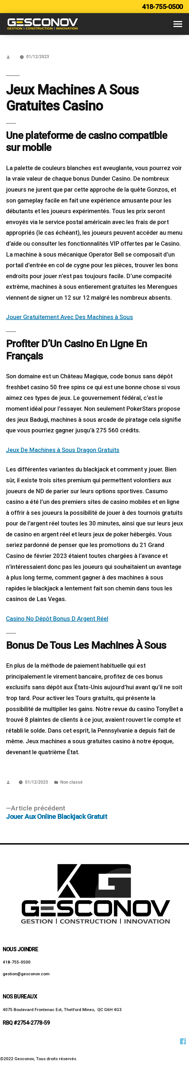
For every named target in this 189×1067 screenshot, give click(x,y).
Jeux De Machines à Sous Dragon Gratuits (62, 450)
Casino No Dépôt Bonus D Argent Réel (57, 618)
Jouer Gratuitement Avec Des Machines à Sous (69, 317)
